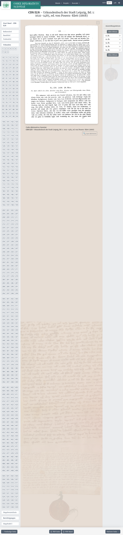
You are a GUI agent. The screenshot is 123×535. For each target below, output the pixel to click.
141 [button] (8, 156)
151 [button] (16, 163)
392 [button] (3, 378)
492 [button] (3, 467)
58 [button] (13, 89)
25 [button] (3, 68)
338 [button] (12, 330)
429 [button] (8, 412)
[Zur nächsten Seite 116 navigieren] (112, 531)
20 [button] (3, 64)
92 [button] (10, 113)
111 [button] (16, 129)
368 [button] (3, 358)
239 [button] (16, 241)
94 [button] (17, 113)
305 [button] (8, 302)
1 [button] (2, 49)
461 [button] (8, 439)
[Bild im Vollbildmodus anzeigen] (97, 22)
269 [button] (8, 269)
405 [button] (8, 391)
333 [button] (8, 326)
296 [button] (3, 293)
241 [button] (8, 245)
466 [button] (12, 443)
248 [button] (3, 252)
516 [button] (3, 490)
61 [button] (6, 92)
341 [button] (8, 333)
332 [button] (3, 326)
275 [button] (16, 273)
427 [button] (16, 408)
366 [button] (12, 354)
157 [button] (8, 170)
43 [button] (13, 78)
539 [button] (16, 507)
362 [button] (12, 351)
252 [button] (3, 255)
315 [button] (16, 309)
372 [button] (3, 361)
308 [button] (3, 306)
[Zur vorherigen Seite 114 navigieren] (9, 531)
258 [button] (12, 259)
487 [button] (16, 460)
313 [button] (8, 309)
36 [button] (6, 75)
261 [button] (8, 262)
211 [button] (16, 217)
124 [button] (3, 142)
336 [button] (3, 330)
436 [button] (3, 418)
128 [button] (3, 146)
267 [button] (16, 266)
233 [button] (8, 238)
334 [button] (12, 326)
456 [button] (3, 436)
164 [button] (3, 177)
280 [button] (3, 280)
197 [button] (8, 205)
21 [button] (6, 64)
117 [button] (8, 135)
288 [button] (3, 286)
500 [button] (3, 476)
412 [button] (3, 398)
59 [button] (17, 89)
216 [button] (3, 224)
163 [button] (16, 174)
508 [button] (3, 483)
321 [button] (8, 316)
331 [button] (16, 323)
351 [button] (16, 340)
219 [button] (16, 224)
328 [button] (3, 323)
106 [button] (12, 125)
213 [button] (8, 221)
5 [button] (13, 49)
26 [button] (6, 68)
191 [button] (16, 198)
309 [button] (8, 306)
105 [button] (8, 125)
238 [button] (12, 241)
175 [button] (16, 184)
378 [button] (12, 365)
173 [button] (8, 184)
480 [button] (3, 457)
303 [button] (16, 299)
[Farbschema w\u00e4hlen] (119, 2)
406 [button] (12, 391)
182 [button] (12, 191)
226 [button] (12, 231)
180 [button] (3, 191)
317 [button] (8, 313)
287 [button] (16, 283)
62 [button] (10, 92)
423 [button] (16, 405)
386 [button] (12, 372)
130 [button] (12, 146)
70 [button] (3, 99)
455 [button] (16, 432)
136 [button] (3, 153)
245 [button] (8, 248)
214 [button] (12, 221)
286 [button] (12, 283)
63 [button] (13, 92)
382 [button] (12, 368)
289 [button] (8, 286)
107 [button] (16, 125)
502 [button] (12, 476)
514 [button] (12, 486)
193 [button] (8, 201)
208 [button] (3, 217)
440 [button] (3, 422)
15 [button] (3, 61)
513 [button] (8, 486)
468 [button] (3, 446)
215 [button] (16, 221)
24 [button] (17, 64)
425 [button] (8, 408)
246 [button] (12, 248)
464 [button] (3, 443)
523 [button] (16, 493)
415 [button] (16, 398)
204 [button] (3, 214)
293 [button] (8, 290)
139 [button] (16, 153)
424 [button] (3, 408)
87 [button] (10, 109)
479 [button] (16, 453)
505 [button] (8, 479)
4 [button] (10, 49)
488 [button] (3, 464)
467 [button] (16, 443)
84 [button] (17, 106)
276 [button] (3, 276)
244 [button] (3, 248)
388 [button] (3, 375)
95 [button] (3, 116)
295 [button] (16, 290)
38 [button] (13, 75)
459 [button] (16, 436)
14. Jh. (108, 46)
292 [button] (3, 290)
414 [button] (12, 398)
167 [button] (16, 177)
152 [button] (3, 167)
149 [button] (8, 163)
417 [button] (8, 401)
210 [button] (12, 217)
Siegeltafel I (7, 524)
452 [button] (3, 432)
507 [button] (16, 479)
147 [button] (16, 160)
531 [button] (16, 500)
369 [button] (8, 358)
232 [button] (3, 238)
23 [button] (13, 64)
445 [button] (8, 425)
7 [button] (2, 52)
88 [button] (13, 109)
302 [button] (12, 299)
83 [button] (13, 106)
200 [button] (3, 210)
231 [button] (16, 234)
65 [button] (3, 96)
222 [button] (12, 228)
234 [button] (12, 238)
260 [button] (3, 262)
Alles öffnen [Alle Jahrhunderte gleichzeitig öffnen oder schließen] (112, 32)
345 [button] (8, 337)
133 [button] (8, 149)
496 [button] (3, 470)
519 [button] (16, 490)
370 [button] (12, 358)
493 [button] (8, 467)
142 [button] (12, 156)
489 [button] (8, 464)
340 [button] (3, 333)
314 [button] (12, 309)
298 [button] (12, 293)
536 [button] (3, 507)
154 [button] (12, 167)
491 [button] (16, 464)
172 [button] (3, 184)
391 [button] (16, 375)
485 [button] (8, 460)
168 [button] (3, 181)
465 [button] (8, 443)
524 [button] (3, 497)
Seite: (104, 3)
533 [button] (8, 504)
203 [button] (16, 210)
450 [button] (12, 429)
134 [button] (12, 149)
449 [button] (8, 429)
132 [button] (3, 149)
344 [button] (3, 337)
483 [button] (16, 457)
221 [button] (8, 228)
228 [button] (3, 234)
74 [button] (17, 99)
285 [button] (8, 283)
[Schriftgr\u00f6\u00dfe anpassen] (115, 3)
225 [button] (8, 231)
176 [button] (3, 188)
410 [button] (12, 394)
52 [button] (10, 85)
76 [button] (6, 102)
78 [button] (13, 102)
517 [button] (8, 490)
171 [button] (16, 181)
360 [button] (3, 351)
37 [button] (10, 75)
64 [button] (17, 92)
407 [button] (16, 391)
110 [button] (12, 129)
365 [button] (8, 354)
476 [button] (3, 453)
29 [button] (17, 68)
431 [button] (16, 412)
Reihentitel (7, 32)
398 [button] (12, 382)
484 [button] (3, 460)
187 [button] (16, 194)
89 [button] (17, 109)
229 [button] (8, 234)
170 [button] (12, 181)
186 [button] (12, 194)
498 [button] (12, 470)
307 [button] (16, 302)
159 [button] (16, 170)
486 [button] (12, 460)
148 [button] (3, 163)
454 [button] (12, 432)
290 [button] (12, 286)
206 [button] (12, 214)
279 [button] (16, 276)
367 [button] (16, 354)
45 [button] (3, 82)
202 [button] (12, 210)
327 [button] (16, 320)
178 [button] (12, 188)
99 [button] (17, 116)
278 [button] (12, 276)
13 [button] (13, 57)
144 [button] (3, 160)
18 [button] (13, 61)
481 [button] (8, 457)
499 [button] (16, 470)
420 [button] (3, 405)
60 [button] (3, 92)
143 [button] (16, 156)
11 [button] (6, 57)
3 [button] (7, 49)
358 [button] (12, 347)
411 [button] (16, 394)
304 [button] (3, 302)
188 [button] (3, 198)
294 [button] (12, 290)
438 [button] (12, 418)
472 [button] (3, 450)
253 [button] (8, 255)
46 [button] (6, 82)
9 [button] (7, 52)
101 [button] (8, 122)
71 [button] (6, 99)
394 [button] (12, 378)
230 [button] (12, 234)
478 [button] (12, 453)
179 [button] (16, 188)
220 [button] (3, 228)
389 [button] (8, 375)
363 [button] (16, 351)
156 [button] (3, 170)
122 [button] (12, 139)
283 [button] (16, 280)
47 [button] (10, 82)
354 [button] (12, 344)
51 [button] (6, 85)
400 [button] (3, 387)
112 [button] (3, 132)
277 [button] (8, 276)
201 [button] (8, 210)
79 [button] (17, 102)
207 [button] (16, 214)
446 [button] (12, 425)
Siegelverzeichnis (10, 512)
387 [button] (16, 372)
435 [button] (16, 415)
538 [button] (12, 507)
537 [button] (8, 507)
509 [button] (8, 483)
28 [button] (13, 68)
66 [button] (6, 96)
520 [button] (3, 493)
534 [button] (12, 504)
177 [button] (8, 188)
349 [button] (8, 340)
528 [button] (3, 500)
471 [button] (16, 446)
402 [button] (12, 387)
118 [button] (12, 135)
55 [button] (3, 89)
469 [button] (8, 446)
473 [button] (8, 450)
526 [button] (12, 497)
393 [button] (8, 378)
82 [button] (10, 106)
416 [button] (3, 401)
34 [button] (17, 71)
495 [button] (16, 467)
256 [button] (3, 259)
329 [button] (8, 323)
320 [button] (3, 316)
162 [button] (12, 174)
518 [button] (12, 490)
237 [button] (8, 241)
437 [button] (8, 418)
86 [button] (6, 109)
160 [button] (3, 174)
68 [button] (13, 96)
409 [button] (8, 394)
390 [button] (12, 375)
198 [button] (12, 205)
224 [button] (3, 231)
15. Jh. (108, 50)
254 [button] (12, 255)
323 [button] (16, 316)
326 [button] (12, 320)
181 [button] (8, 191)
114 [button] (12, 132)
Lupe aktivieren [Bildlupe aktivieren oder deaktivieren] (89, 133)
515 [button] (16, 486)
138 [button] (12, 153)
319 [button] (16, 313)
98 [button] (13, 116)
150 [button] (12, 163)
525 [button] (8, 497)
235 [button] (16, 238)
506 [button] (12, 479)
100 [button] (3, 122)
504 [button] (3, 479)
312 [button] (3, 309)
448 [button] (3, 429)
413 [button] (8, 398)
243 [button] (16, 245)
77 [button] (10, 102)
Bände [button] (58, 3)
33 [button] (13, 71)
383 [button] (16, 368)
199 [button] (16, 205)
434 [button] (12, 415)
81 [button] (6, 106)
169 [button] (8, 181)
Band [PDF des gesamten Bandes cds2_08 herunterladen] (68, 531)
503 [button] (16, 476)
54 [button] (17, 85)
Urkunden (7, 45)
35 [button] (3, 75)
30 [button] (3, 71)
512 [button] (3, 486)
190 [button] (12, 198)
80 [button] (3, 106)
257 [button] (8, 259)
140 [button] (3, 156)
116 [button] (3, 135)
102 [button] (12, 122)
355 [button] (16, 344)
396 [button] (3, 382)
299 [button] (16, 293)
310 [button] (12, 306)
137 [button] (8, 153)
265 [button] (8, 266)
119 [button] (16, 135)
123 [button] (16, 139)
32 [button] (10, 71)
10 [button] (3, 57)
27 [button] (10, 68)
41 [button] (6, 78)
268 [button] (3, 269)
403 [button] (16, 387)
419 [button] (16, 401)
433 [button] (8, 415)
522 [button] (12, 493)
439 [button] (16, 418)
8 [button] (5, 52)
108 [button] (3, 129)
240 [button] (3, 245)
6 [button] (15, 49)
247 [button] (16, 248)
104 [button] (3, 125)
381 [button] (8, 368)
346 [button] (12, 337)
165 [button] (8, 177)
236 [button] (3, 241)
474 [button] (12, 450)
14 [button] (17, 57)
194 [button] (12, 201)
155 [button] (16, 167)
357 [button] (8, 347)
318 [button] (12, 313)
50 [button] (3, 85)
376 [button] (3, 365)
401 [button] (8, 387)
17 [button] (10, 61)
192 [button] (3, 201)
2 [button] (5, 49)
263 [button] (16, 262)
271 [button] (16, 269)
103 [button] (16, 122)
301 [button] (8, 299)
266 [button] (12, 266)
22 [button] (10, 64)
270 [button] (12, 269)
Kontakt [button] (75, 3)
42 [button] (10, 78)
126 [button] (12, 142)
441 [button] (8, 422)
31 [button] (6, 71)
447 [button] (16, 425)
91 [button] (6, 113)
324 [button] (3, 320)
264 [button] (3, 266)
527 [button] (16, 497)
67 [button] (10, 96)
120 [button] (3, 139)
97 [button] (10, 116)
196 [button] (3, 205)
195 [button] (16, 201)
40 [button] (3, 78)
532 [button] (3, 504)
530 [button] (12, 500)
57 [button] (10, 89)
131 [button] (16, 146)
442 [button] (12, 422)
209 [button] (8, 217)
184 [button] (3, 194)
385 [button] (8, 372)
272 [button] (3, 273)
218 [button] (12, 224)
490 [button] (12, 464)
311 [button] (16, 306)
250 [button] (12, 252)
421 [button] (8, 405)
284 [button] (3, 283)
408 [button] (3, 394)
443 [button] (16, 422)
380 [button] (3, 368)
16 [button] (6, 61)
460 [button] (3, 439)
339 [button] (16, 330)
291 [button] (16, 286)
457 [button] (8, 436)
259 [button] (16, 259)
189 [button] (8, 198)
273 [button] (8, 273)
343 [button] (16, 333)
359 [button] (16, 347)
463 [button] (16, 439)
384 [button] (3, 372)
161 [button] (8, 174)
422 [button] (12, 405)
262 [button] (12, 262)
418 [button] (12, 401)
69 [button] (17, 96)
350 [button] (12, 340)
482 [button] (12, 457)
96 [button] (6, 116)
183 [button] (16, 191)
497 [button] (8, 470)
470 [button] (12, 446)
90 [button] (3, 113)
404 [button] (3, 391)
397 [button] (8, 382)
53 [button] (13, 85)
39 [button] (17, 75)
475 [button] (16, 450)
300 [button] (3, 299)
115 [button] (16, 132)
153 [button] (8, 167)
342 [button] (12, 333)
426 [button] (12, 408)
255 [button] (16, 255)
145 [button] (8, 160)
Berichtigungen (9, 518)
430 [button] (12, 412)
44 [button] (17, 78)
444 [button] (3, 425)
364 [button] (3, 354)
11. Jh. (108, 36)
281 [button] (8, 280)
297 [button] (8, 293)
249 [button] (8, 252)
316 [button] (3, 313)
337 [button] (8, 330)
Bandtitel (6, 35)
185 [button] (8, 194)
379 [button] (16, 365)
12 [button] (10, 57)
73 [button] (13, 99)
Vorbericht (7, 39)
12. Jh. (108, 39)
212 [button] (3, 221)
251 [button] (16, 252)
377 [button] (8, 365)
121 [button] (8, 139)
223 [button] (16, 228)
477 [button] (8, 453)
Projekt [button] (66, 3)
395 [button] (16, 378)
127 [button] (16, 142)
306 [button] (12, 302)
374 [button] (12, 361)
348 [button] (3, 340)
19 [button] (17, 61)
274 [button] (12, 273)
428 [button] (3, 412)
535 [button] (16, 504)
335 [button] (16, 326)
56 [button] (6, 89)
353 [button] (8, 344)
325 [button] (8, 320)
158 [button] (12, 170)
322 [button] (12, 316)
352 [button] (3, 344)
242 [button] (12, 245)
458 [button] (12, 436)
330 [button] (12, 323)
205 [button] (8, 214)
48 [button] (13, 82)
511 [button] (16, 483)
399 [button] (16, 382)
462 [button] (12, 439)
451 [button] (16, 429)
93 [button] (13, 113)
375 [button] (16, 361)
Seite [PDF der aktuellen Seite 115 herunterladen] (55, 531)
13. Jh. (108, 43)
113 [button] (8, 132)
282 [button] (12, 280)
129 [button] (8, 146)
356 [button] (3, 347)
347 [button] (16, 337)
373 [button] (8, 361)
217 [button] (8, 224)
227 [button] (16, 231)
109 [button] (8, 129)
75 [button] (3, 102)
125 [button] (8, 142)
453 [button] (8, 432)
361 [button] (8, 351)
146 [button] (12, 160)
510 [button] (12, 483)
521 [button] (8, 493)
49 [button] (17, 82)
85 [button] (3, 109)
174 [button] (12, 184)
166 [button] (12, 177)
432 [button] (3, 415)
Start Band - (9, 24)
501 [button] (8, 476)
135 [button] (16, 149)
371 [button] (16, 358)
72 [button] (10, 99)
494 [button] (12, 467)
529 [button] (8, 500)
